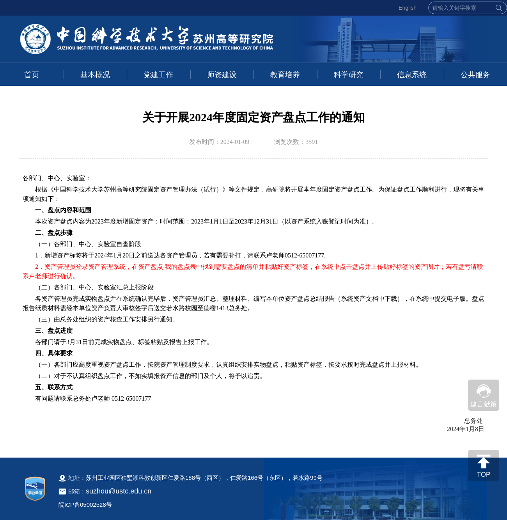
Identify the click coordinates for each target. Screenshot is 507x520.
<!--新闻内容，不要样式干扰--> (254, 307)
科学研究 (348, 75)
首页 (31, 75)
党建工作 (158, 75)
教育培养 (285, 75)
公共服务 (475, 75)
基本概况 (95, 75)
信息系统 (412, 75)
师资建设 (222, 75)
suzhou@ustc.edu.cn (118, 491)
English (408, 8)
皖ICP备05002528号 (85, 504)
